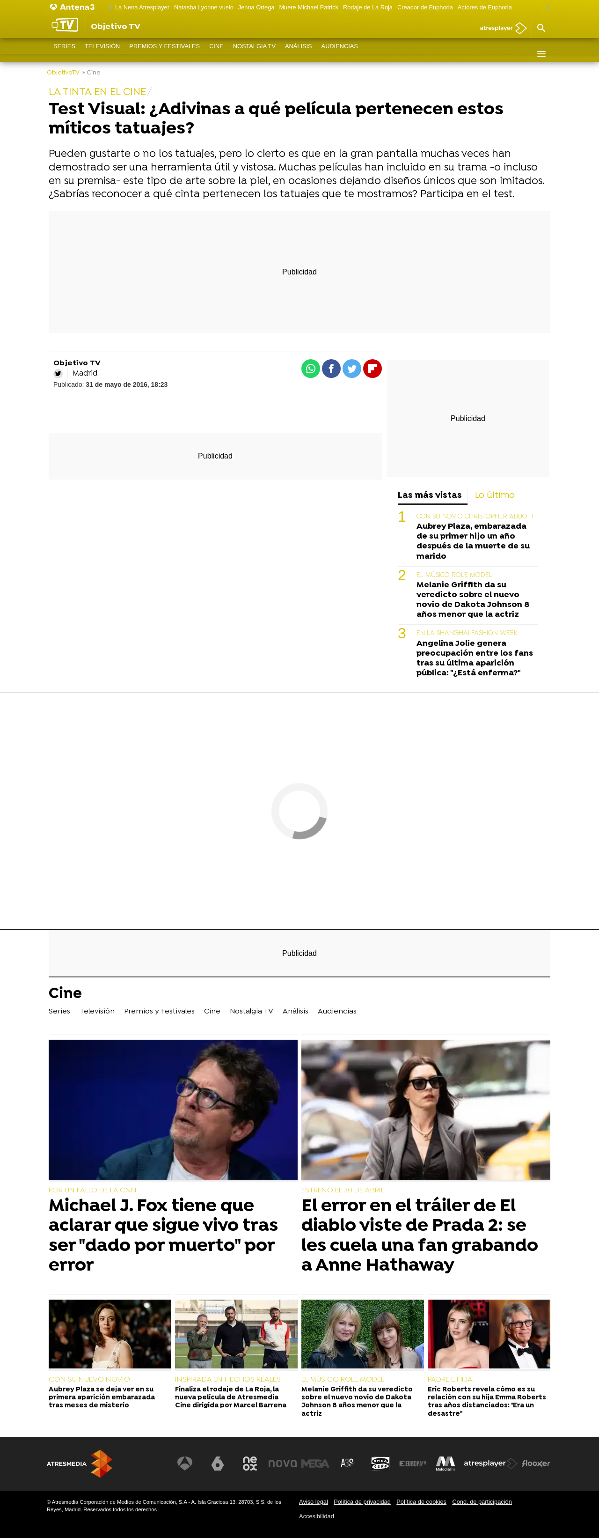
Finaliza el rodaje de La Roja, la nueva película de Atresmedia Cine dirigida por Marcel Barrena (230, 1398)
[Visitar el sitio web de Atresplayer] (491, 1464)
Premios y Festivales (164, 53)
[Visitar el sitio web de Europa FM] (413, 1464)
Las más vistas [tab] (430, 495)
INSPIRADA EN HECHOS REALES (228, 1379)
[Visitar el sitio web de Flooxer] (536, 1464)
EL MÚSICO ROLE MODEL (454, 575)
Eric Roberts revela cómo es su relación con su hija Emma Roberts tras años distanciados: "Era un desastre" (487, 1402)
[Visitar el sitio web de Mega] (315, 1464)
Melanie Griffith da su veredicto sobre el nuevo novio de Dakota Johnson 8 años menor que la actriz (472, 600)
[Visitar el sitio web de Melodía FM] (445, 1464)
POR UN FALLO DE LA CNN (93, 1190)
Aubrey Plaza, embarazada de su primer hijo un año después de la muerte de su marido (473, 541)
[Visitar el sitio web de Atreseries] (348, 1464)
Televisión (102, 53)
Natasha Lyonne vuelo (204, 7)
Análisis (298, 53)
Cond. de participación (481, 1501)
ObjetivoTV (63, 73)
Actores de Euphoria (485, 7)
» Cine (91, 73)
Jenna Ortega (256, 7)
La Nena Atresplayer (142, 7)
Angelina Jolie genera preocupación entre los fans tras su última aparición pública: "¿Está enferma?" (474, 658)
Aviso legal (313, 1501)
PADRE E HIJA (450, 1379)
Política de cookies (421, 1501)
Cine (216, 53)
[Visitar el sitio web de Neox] (250, 1464)
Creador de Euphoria (425, 7)
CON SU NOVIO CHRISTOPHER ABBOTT (475, 517)
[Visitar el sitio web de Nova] (283, 1464)
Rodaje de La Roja (368, 7)
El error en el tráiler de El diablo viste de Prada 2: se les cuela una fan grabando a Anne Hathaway (419, 1236)
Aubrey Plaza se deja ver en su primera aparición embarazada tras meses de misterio (102, 1398)
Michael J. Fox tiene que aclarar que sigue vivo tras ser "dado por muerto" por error (163, 1236)
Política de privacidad (362, 1501)
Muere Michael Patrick (308, 7)
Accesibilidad (316, 1516)
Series (64, 53)
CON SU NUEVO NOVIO (89, 1379)
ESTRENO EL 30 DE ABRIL (342, 1190)
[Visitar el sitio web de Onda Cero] (380, 1464)
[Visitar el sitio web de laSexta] (218, 1464)
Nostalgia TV (254, 53)
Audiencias (339, 53)
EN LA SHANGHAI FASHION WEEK (467, 633)
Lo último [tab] (495, 495)
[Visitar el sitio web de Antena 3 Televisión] (185, 1464)
